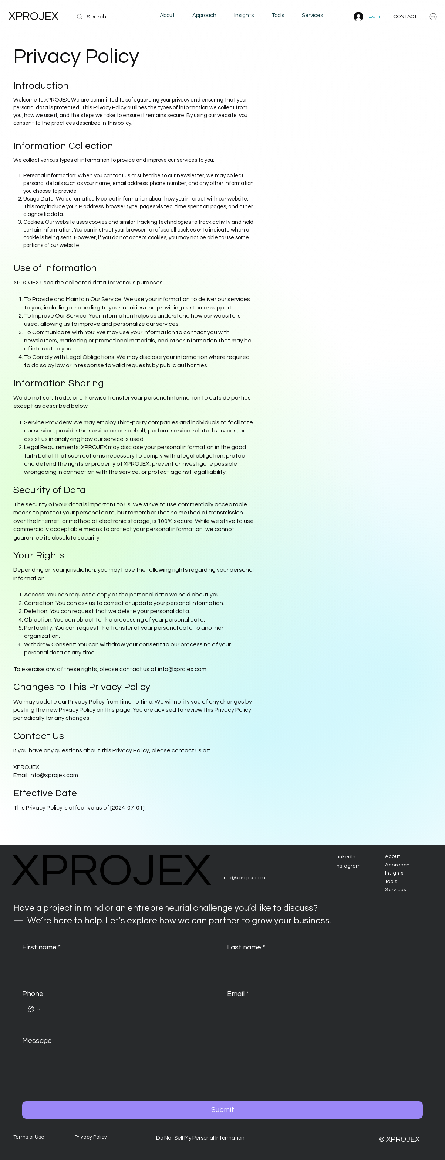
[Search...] (108, 17)
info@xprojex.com (182, 669)
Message (37, 1040)
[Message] (222, 1065)
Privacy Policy (91, 1137)
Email (238, 994)
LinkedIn (345, 856)
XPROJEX (33, 16)
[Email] (322, 1009)
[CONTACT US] (415, 16)
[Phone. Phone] (127, 1009)
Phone (32, 994)
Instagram (348, 866)
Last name (246, 947)
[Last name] (322, 962)
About (392, 856)
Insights (394, 873)
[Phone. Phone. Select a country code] (34, 1009)
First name (41, 947)
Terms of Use (28, 1137)
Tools (391, 881)
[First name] (117, 962)
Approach (397, 865)
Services (395, 889)
